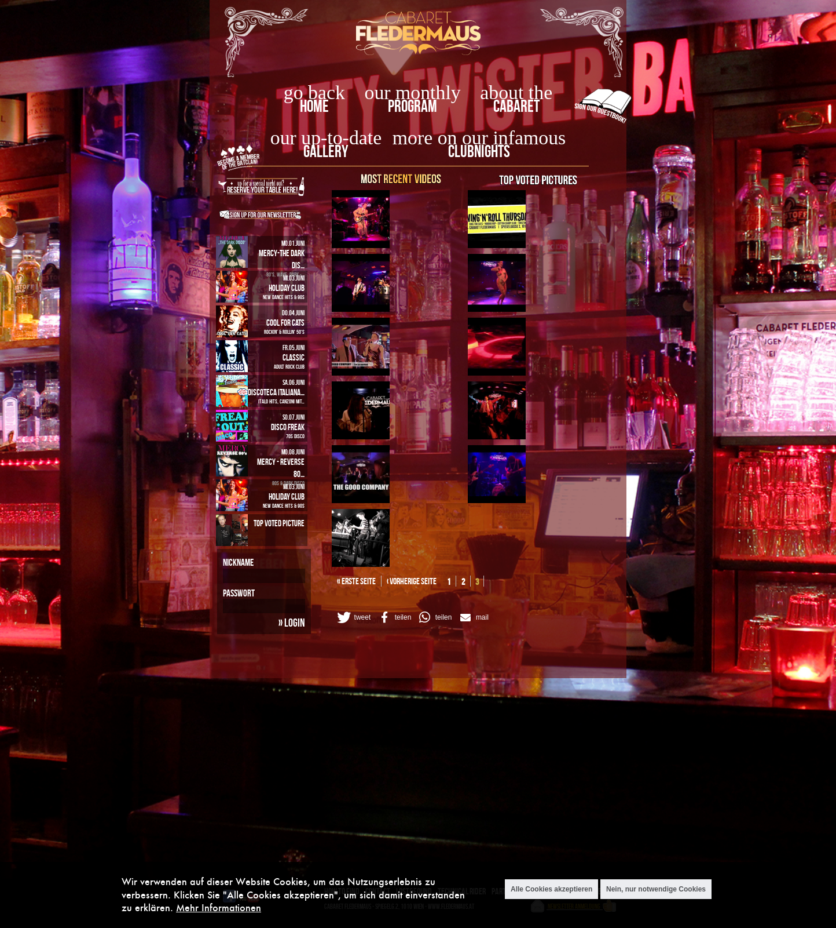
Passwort (239, 593)
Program (412, 106)
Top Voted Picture (279, 523)
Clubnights (479, 151)
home (314, 106)
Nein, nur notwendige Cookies (656, 889)
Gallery (325, 151)
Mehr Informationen (218, 907)
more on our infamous (479, 137)
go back (314, 92)
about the (516, 92)
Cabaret (516, 106)
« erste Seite (356, 581)
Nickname (238, 562)
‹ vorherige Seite (412, 581)
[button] (353, 617)
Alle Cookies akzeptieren (551, 889)
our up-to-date (326, 137)
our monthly (413, 92)
